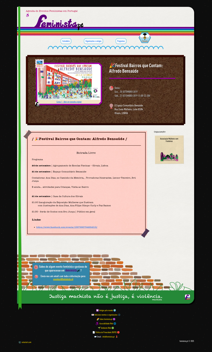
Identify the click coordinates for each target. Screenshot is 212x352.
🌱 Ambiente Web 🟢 (106, 328)
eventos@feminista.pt (63, 279)
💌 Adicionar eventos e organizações (104, 314)
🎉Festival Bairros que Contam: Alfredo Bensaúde (136, 68)
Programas (121, 41)
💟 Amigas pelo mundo (104, 310)
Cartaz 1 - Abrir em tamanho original (69, 102)
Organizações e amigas (93, 41)
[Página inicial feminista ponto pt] (59, 22)
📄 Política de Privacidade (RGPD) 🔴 (106, 332)
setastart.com (25, 342)
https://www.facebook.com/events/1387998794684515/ (66, 227)
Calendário (66, 41)
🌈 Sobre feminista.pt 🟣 (106, 319)
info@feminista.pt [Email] (108, 336)
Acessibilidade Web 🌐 (107, 323)
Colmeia (145, 41)
